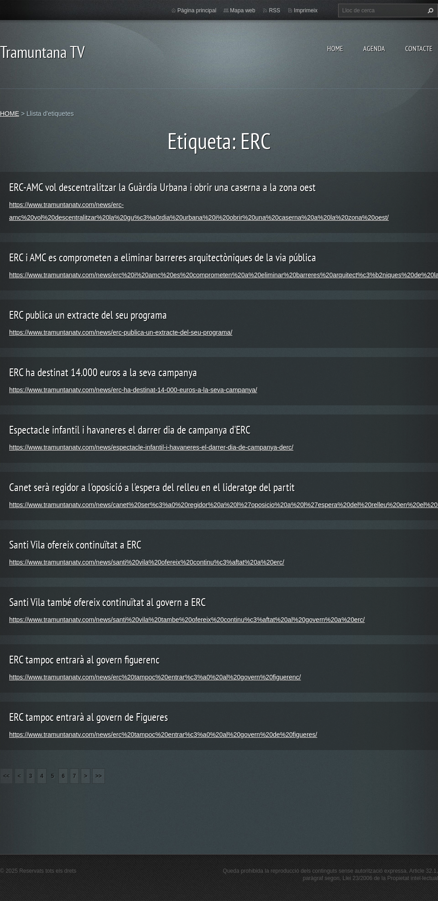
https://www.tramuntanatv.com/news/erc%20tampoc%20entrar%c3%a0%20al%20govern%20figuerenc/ (155, 677)
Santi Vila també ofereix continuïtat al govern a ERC (107, 602)
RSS (274, 10)
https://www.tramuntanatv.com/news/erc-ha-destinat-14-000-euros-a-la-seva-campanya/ (133, 390)
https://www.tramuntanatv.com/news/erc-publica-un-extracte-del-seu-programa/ (120, 332)
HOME (335, 48)
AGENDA (374, 48)
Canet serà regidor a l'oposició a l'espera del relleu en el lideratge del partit (152, 487)
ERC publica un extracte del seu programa (88, 315)
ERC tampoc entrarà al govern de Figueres (88, 717)
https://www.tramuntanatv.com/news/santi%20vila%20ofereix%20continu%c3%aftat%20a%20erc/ (146, 562)
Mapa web (242, 10)
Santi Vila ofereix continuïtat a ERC (75, 545)
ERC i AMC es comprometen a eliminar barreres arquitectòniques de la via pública (162, 257)
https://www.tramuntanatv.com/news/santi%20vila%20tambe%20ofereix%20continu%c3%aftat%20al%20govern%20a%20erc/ (187, 619)
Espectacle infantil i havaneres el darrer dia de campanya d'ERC (129, 430)
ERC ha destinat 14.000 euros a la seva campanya (103, 372)
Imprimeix (306, 10)
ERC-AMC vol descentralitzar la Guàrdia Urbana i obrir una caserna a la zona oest (162, 187)
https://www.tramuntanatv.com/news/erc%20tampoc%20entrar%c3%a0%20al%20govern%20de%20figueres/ (163, 734)
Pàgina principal (196, 10)
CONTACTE (419, 48)
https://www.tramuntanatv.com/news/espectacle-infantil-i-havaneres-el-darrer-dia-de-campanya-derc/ (151, 447)
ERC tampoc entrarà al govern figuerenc (84, 659)
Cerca (429, 10)
